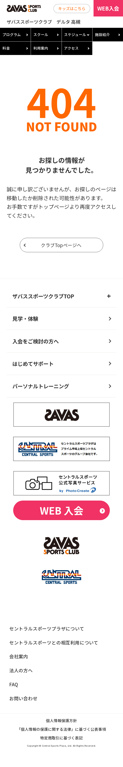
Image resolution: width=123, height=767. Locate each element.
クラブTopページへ (61, 245)
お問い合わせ (23, 698)
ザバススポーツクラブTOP (43, 296)
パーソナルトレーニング (40, 386)
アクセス (71, 48)
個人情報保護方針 (61, 721)
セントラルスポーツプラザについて (46, 628)
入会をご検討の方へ (35, 341)
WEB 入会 (61, 510)
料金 (6, 48)
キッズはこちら (72, 8)
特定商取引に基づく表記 (61, 738)
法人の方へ (21, 670)
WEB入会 (108, 8)
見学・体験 (25, 318)
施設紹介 (102, 34)
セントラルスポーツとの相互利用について (53, 642)
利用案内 (40, 48)
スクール (40, 34)
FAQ (13, 684)
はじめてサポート (33, 363)
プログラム (11, 34)
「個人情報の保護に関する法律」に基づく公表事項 (61, 729)
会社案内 (18, 656)
